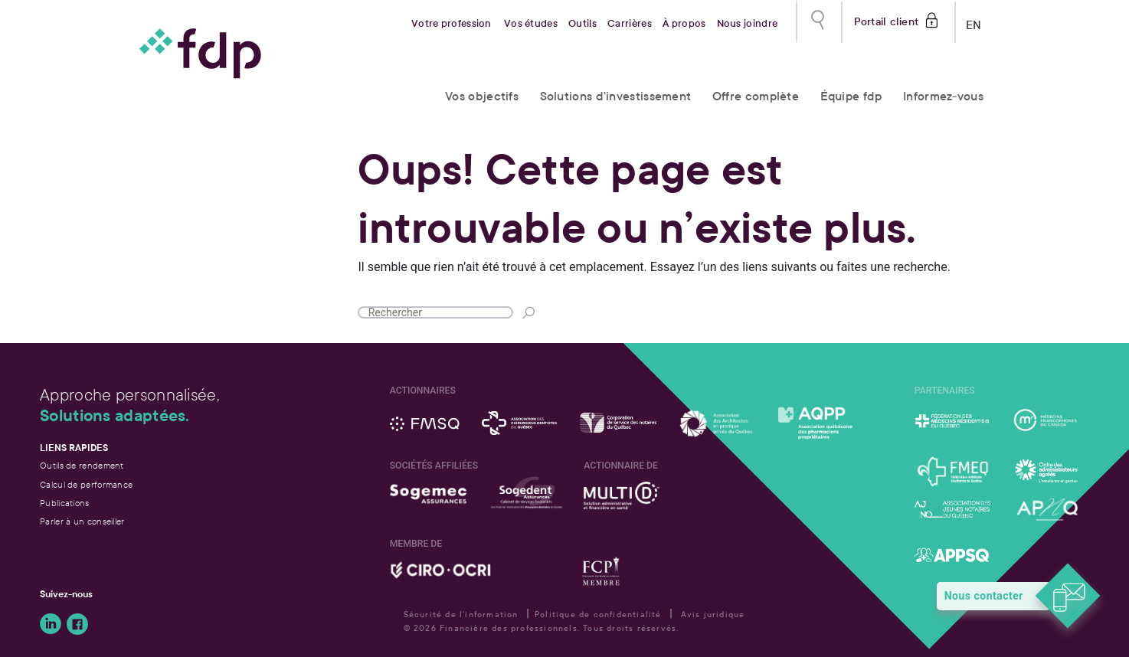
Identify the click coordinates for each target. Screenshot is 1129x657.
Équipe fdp (851, 96)
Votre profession (451, 24)
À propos (684, 24)
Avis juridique (713, 614)
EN (974, 21)
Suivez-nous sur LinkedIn (50, 624)
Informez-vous (943, 96)
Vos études (531, 24)
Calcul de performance (86, 484)
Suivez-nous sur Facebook (77, 624)
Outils (582, 24)
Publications (65, 503)
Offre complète (755, 96)
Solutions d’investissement (616, 96)
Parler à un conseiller (82, 521)
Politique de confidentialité (598, 614)
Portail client (886, 20)
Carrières (629, 24)
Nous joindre (747, 24)
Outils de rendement (82, 465)
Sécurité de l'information (461, 614)
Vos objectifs (482, 96)
